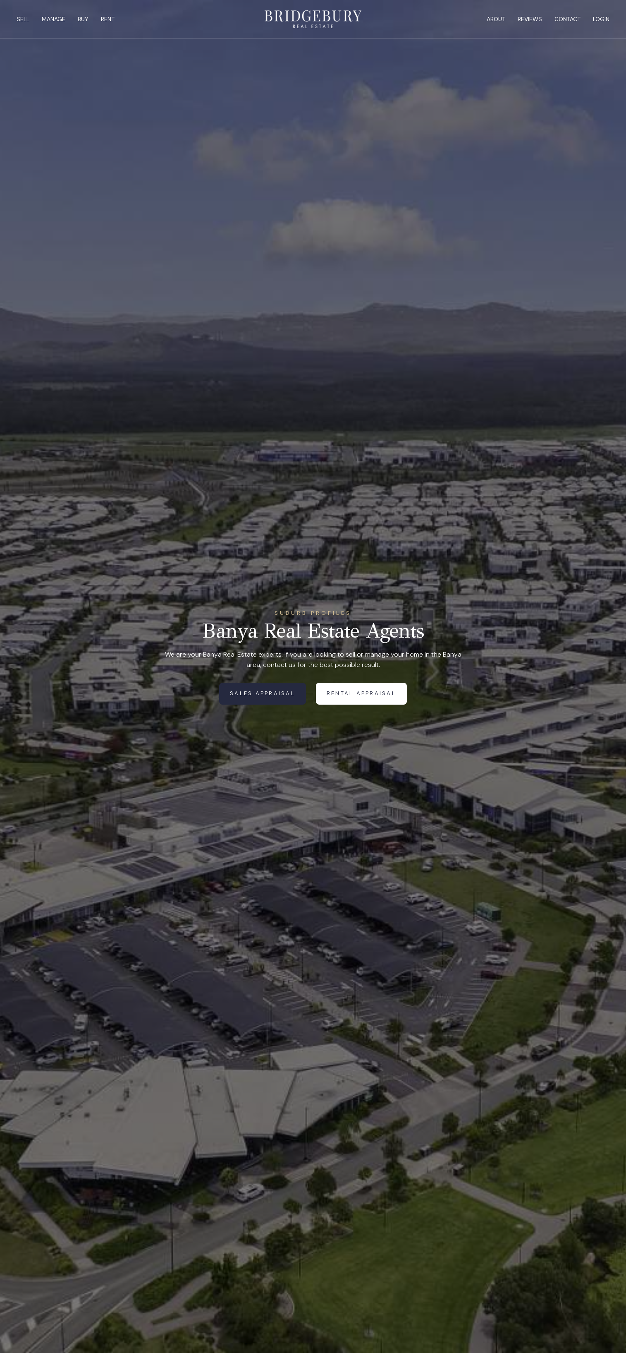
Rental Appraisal (361, 693)
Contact (567, 19)
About (496, 19)
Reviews (530, 19)
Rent (108, 19)
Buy (83, 19)
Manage (53, 19)
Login (601, 19)
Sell (23, 19)
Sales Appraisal (262, 693)
